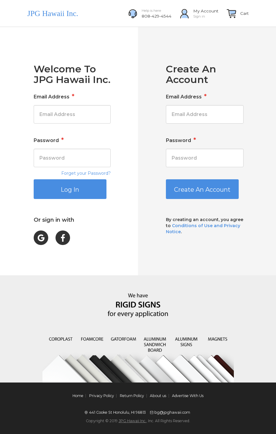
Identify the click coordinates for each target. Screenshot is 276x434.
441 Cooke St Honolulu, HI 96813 (117, 412)
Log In (70, 189)
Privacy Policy (101, 396)
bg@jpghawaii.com (172, 412)
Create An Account (202, 189)
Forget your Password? (86, 173)
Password (49, 140)
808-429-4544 (156, 16)
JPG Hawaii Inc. (132, 421)
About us (158, 396)
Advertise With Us (188, 396)
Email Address (54, 96)
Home (77, 396)
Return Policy (132, 396)
